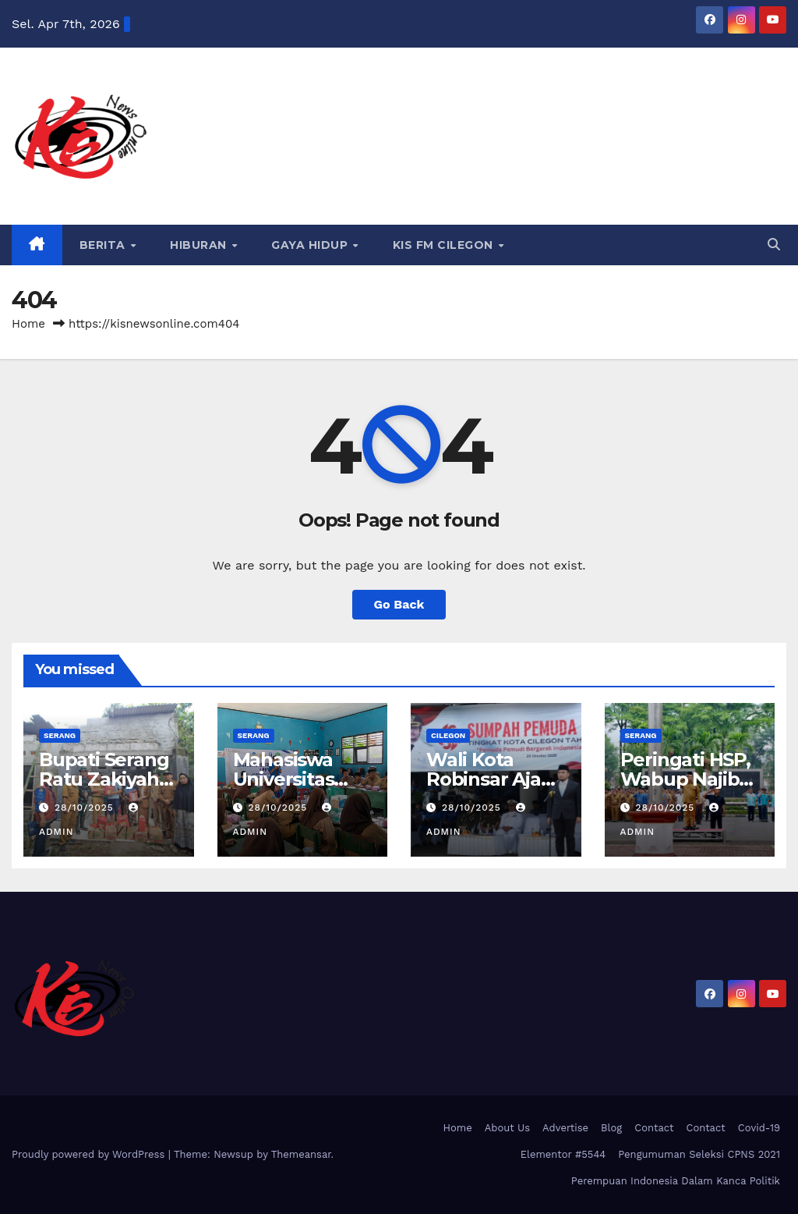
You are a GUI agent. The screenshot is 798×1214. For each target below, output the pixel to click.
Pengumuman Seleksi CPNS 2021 (699, 1154)
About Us (507, 1128)
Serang (60, 735)
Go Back (399, 604)
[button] (774, 244)
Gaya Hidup (311, 245)
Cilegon (448, 735)
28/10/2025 (86, 807)
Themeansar (301, 1154)
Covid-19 (759, 1128)
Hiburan (200, 245)
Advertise (565, 1128)
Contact (653, 1128)
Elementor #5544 (563, 1154)
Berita (104, 245)
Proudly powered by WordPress (90, 1154)
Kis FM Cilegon (445, 245)
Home (28, 324)
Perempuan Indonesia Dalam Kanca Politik (675, 1181)
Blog (611, 1128)
